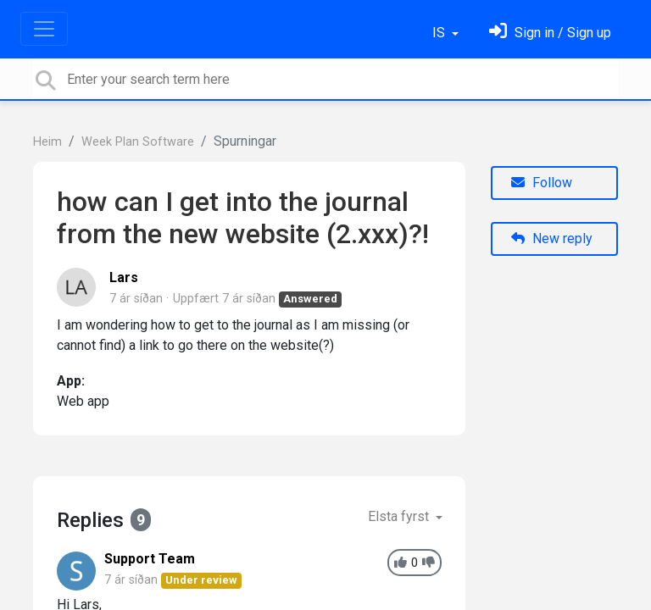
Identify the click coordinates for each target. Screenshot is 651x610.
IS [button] (440, 33)
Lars (123, 277)
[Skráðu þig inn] (550, 32)
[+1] (400, 563)
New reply (552, 238)
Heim (47, 142)
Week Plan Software (137, 142)
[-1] (428, 563)
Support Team (149, 559)
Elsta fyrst (400, 516)
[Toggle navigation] (44, 29)
